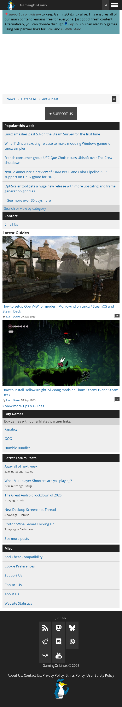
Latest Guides (15, 232)
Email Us (11, 224)
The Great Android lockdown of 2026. (33, 495)
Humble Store (71, 29)
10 (117, 315)
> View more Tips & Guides (23, 406)
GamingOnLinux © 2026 (60, 665)
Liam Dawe (13, 316)
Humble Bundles (17, 448)
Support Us (13, 575)
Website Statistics (18, 603)
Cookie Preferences (20, 566)
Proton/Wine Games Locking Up (29, 524)
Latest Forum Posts (20, 458)
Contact (11, 216)
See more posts (17, 538)
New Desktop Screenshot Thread (30, 509)
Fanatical (11, 429)
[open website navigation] (114, 5)
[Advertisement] (61, 64)
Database (28, 99)
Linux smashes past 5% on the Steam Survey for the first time (52, 134)
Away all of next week (21, 466)
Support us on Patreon (23, 14)
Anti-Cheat (50, 99)
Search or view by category (25, 208)
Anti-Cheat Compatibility (23, 557)
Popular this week (19, 125)
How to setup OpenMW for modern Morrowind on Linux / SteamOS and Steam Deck (61, 306)
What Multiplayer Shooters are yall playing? (38, 480)
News (11, 99)
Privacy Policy (53, 675)
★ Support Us (61, 113)
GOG (49, 29)
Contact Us (13, 585)
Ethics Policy (75, 675)
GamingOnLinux (33, 5)
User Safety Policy (100, 675)
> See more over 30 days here (28, 200)
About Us (12, 594)
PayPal (71, 24)
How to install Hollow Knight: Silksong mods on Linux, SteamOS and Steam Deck (61, 390)
